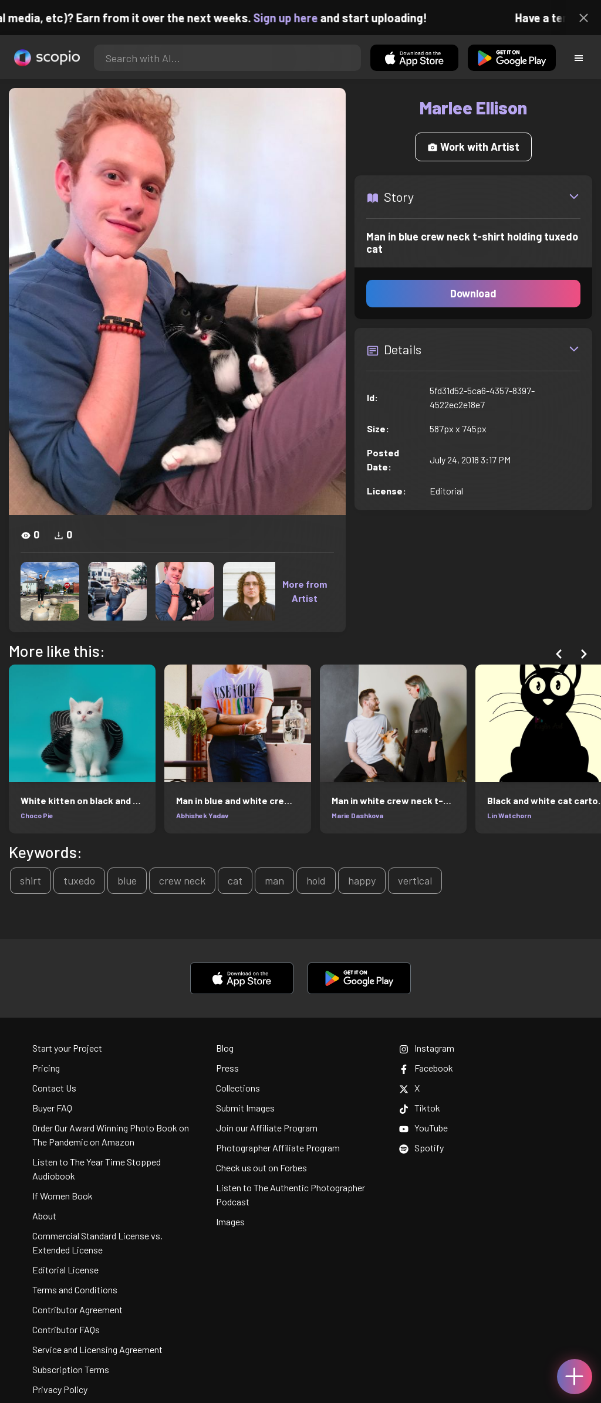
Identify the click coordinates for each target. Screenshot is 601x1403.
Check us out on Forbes (261, 1167)
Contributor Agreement (77, 1309)
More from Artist (304, 591)
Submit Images (245, 1107)
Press (227, 1067)
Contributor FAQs (66, 1329)
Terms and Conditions (74, 1289)
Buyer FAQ (52, 1107)
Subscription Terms (70, 1369)
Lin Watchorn (509, 815)
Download (473, 293)
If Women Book (62, 1195)
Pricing (46, 1067)
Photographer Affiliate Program (278, 1147)
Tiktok (419, 1107)
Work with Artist (473, 146)
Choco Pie (37, 815)
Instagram (426, 1047)
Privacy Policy (59, 1389)
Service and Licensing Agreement (97, 1349)
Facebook (426, 1067)
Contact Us (54, 1087)
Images (230, 1221)
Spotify (421, 1147)
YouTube (423, 1127)
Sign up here (301, 18)
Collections (238, 1087)
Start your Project (67, 1047)
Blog (225, 1047)
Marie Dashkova (357, 815)
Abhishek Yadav (202, 815)
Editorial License (65, 1269)
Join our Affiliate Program (267, 1127)
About (44, 1215)
